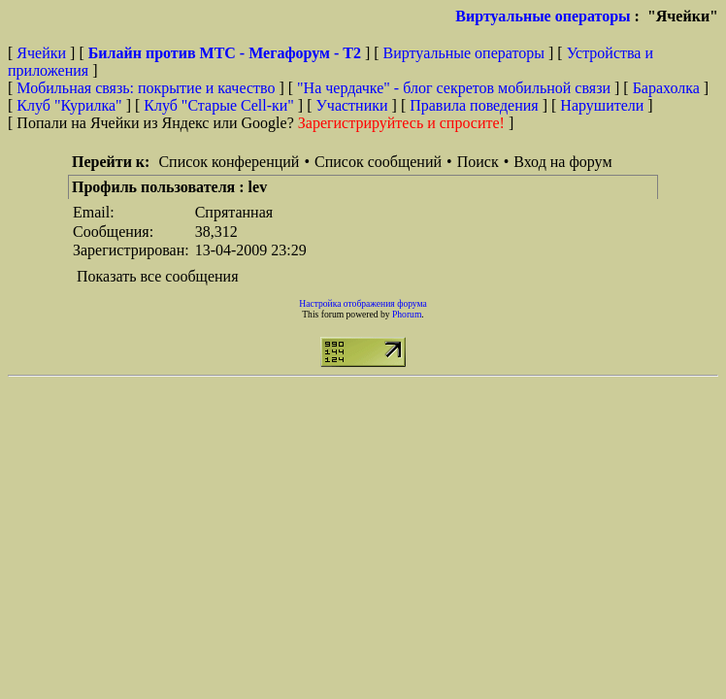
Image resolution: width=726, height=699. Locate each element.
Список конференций (228, 161)
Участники (352, 105)
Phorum (406, 314)
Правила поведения (474, 105)
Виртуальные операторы (542, 16)
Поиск (478, 161)
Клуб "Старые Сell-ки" (219, 105)
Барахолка (666, 88)
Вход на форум (562, 161)
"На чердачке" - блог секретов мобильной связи (453, 88)
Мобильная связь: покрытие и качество (145, 88)
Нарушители (602, 105)
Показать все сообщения (158, 276)
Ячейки (43, 53)
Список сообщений (378, 161)
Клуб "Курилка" (68, 105)
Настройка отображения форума (363, 303)
